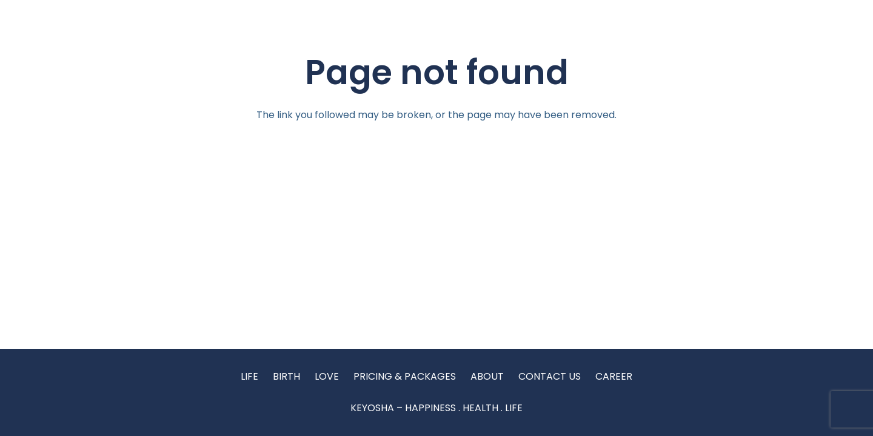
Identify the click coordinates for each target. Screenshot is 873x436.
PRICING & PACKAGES (404, 376)
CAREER (613, 376)
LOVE (327, 376)
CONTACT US (549, 376)
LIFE (249, 376)
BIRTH (286, 376)
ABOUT (487, 376)
